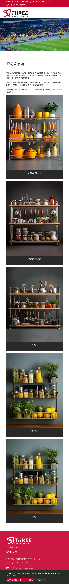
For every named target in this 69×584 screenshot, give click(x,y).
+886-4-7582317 (13, 1)
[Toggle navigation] (64, 13)
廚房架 (34, 345)
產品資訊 (14, 35)
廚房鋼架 (34, 431)
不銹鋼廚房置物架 (34, 259)
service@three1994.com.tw (25, 568)
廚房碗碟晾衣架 (34, 173)
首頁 (8, 35)
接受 (40, 580)
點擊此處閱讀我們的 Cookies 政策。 (20, 580)
